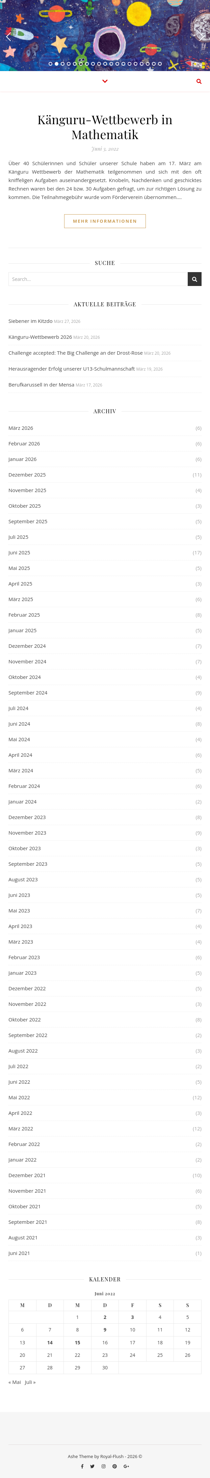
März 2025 (20, 599)
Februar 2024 (24, 785)
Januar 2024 (22, 801)
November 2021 (27, 1190)
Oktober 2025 (24, 505)
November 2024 (27, 661)
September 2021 (27, 1221)
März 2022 (20, 1128)
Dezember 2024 (27, 645)
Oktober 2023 (24, 848)
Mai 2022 (19, 1097)
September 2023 (27, 863)
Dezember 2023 (27, 817)
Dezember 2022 (27, 988)
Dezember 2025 (27, 474)
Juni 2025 (19, 552)
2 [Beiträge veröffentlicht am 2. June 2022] (105, 1317)
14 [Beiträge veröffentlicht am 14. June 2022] (50, 1342)
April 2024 (20, 754)
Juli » (30, 1381)
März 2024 (20, 770)
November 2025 (27, 490)
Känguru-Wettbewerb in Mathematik (105, 126)
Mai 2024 (19, 739)
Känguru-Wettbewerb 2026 (40, 336)
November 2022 (27, 1003)
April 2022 (20, 1112)
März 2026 (20, 427)
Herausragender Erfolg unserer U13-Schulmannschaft (71, 368)
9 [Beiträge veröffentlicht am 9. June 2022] (105, 1329)
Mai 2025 (19, 568)
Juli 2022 (18, 1066)
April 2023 (20, 926)
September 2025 (27, 521)
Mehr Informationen (105, 221)
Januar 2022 (22, 1159)
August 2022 (23, 1050)
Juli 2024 (18, 708)
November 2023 (27, 832)
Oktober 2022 (24, 1019)
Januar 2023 (22, 972)
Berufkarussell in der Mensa (41, 384)
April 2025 (20, 583)
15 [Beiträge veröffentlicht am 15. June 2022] (77, 1342)
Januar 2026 (22, 459)
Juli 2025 (18, 536)
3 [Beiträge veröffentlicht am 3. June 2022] (132, 1317)
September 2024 (27, 692)
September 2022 (27, 1035)
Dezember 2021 (27, 1175)
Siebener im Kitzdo (30, 320)
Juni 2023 (19, 894)
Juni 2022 (19, 1081)
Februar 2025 (24, 614)
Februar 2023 (24, 957)
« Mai (14, 1381)
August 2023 (23, 879)
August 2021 (23, 1237)
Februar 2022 (24, 1144)
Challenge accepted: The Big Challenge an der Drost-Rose (75, 352)
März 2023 (20, 941)
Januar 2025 (22, 630)
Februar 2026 (24, 443)
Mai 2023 (19, 910)
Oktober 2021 (24, 1206)
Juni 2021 (19, 1253)
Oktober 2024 (24, 677)
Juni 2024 (19, 723)
